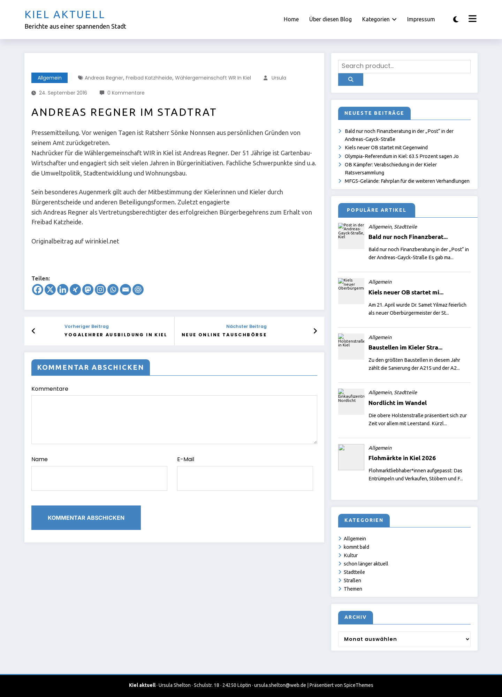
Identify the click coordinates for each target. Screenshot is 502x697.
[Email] (125, 289)
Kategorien (379, 19)
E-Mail (245, 473)
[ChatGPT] (138, 289)
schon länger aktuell (366, 564)
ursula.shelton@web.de (280, 685)
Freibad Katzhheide (149, 77)
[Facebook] (37, 289)
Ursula (279, 77)
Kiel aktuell (64, 14)
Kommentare (174, 414)
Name (99, 473)
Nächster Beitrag (246, 326)
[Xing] (75, 289)
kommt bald (356, 547)
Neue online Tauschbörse (224, 335)
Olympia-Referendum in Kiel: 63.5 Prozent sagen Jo (402, 156)
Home (291, 19)
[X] (50, 289)
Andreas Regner (104, 77)
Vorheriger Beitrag (86, 326)
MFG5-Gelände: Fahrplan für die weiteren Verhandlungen (407, 181)
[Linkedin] (62, 289)
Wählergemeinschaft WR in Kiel (213, 77)
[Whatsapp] (113, 289)
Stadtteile (354, 572)
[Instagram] (100, 289)
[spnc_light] (455, 19)
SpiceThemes (358, 685)
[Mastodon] (87, 289)
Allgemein (50, 77)
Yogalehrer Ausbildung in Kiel (115, 335)
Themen (353, 589)
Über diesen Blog (330, 19)
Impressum (421, 19)
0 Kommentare (126, 92)
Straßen (352, 580)
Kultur (351, 555)
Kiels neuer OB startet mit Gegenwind (386, 147)
